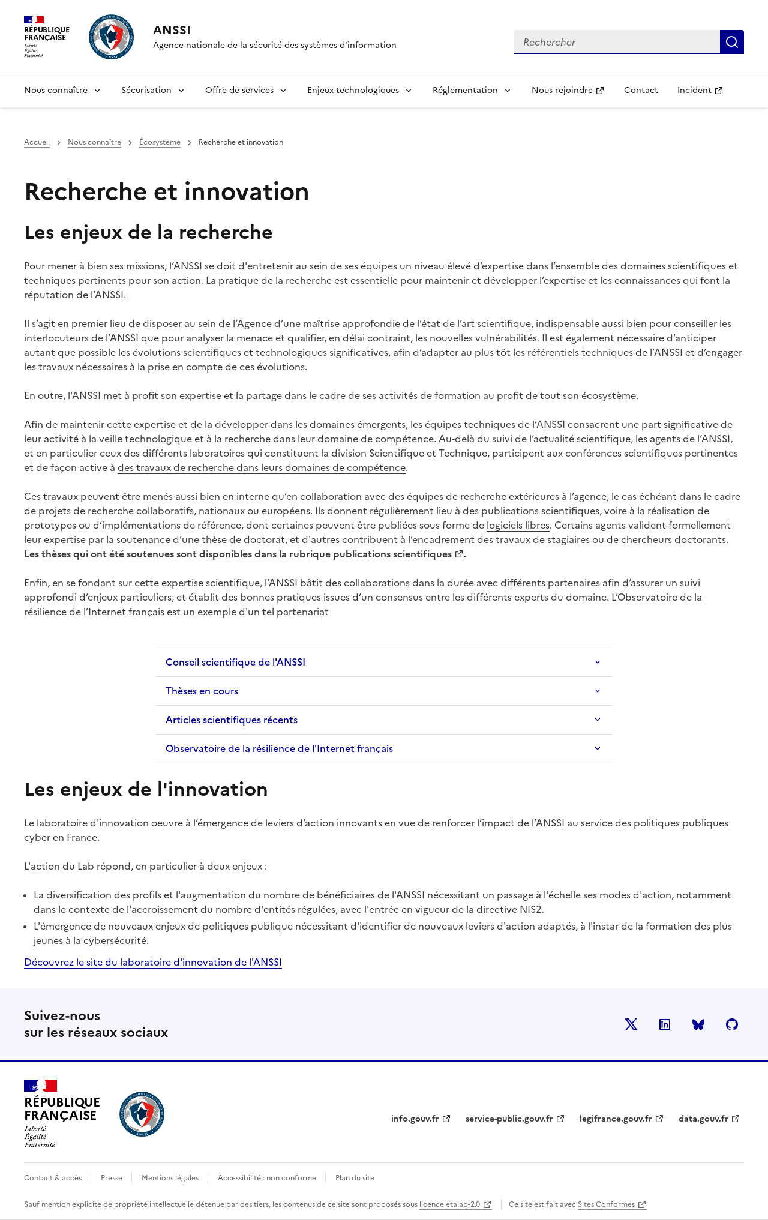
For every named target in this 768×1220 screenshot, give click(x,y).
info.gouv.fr (415, 1119)
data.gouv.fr (703, 1119)
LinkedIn (665, 1024)
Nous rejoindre (572, 94)
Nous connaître (56, 90)
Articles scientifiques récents (232, 719)
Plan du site (354, 1178)
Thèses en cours (202, 691)
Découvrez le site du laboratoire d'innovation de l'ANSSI (153, 962)
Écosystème (160, 142)
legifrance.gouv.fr (616, 1119)
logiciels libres (518, 525)
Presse (112, 1178)
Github (732, 1024)
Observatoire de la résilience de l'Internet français (279, 748)
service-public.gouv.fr (509, 1119)
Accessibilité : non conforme (268, 1178)
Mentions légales (171, 1178)
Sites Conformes (606, 1204)
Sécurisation (146, 90)
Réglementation (465, 90)
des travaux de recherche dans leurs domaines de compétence (262, 467)
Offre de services (239, 90)
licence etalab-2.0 (449, 1204)
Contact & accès (53, 1178)
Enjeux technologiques (353, 90)
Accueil (37, 142)
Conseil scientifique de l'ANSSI (235, 662)
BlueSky (698, 1024)
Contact (641, 90)
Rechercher (732, 42)
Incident (705, 94)
